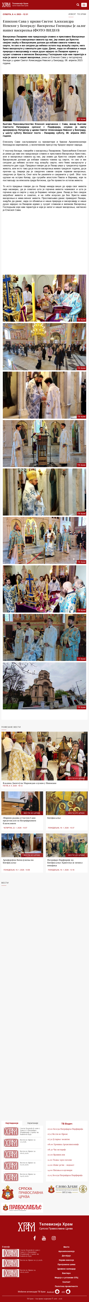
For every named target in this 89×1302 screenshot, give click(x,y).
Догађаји (66, 1256)
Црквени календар (66, 1269)
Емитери (66, 1273)
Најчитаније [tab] (32, 1123)
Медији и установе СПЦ (66, 1277)
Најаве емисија (66, 1260)
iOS (66, 1292)
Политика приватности (66, 1286)
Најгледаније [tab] (11, 1123)
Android (53, 1292)
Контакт (66, 1282)
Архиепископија (66, 1251)
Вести (66, 1247)
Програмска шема (66, 1264)
